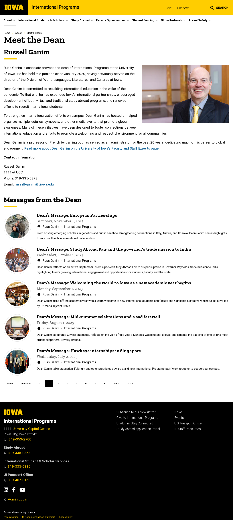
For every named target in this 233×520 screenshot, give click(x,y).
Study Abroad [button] (80, 20)
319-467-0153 (17, 480)
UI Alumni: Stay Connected (134, 423)
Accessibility (65, 517)
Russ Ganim (51, 227)
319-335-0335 (17, 466)
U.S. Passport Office (188, 423)
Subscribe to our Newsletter (135, 412)
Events (179, 418)
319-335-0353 (17, 453)
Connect (183, 8)
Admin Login (17, 499)
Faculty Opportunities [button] (111, 20)
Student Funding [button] (143, 20)
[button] (219, 7)
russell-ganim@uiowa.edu (34, 184)
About (18, 33)
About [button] (8, 20)
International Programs (55, 7)
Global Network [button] (171, 20)
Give (169, 8)
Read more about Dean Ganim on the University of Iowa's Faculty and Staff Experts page (91, 148)
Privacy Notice (11, 517)
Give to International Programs (137, 418)
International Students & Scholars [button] (41, 20)
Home (7, 33)
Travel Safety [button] (198, 20)
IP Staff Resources (187, 429)
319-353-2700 (17, 439)
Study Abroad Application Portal (138, 429)
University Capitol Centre (31, 429)
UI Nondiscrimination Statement (38, 517)
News (178, 412)
